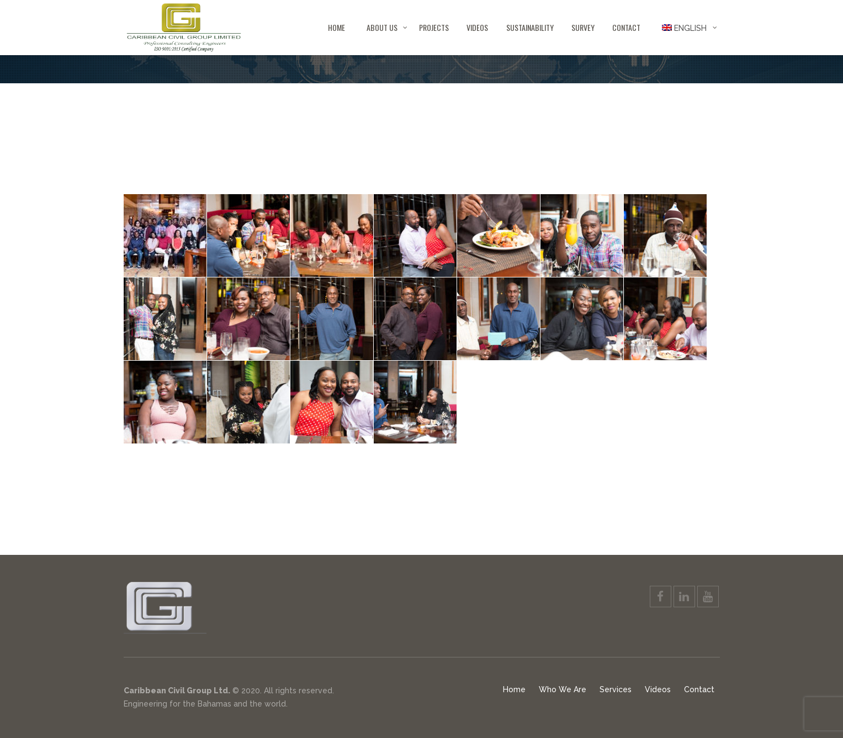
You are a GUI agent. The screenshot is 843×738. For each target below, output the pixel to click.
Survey (583, 27)
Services (616, 689)
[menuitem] (684, 28)
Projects (434, 27)
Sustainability (530, 27)
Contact (626, 27)
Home (336, 27)
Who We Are (562, 689)
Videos (477, 27)
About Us (382, 27)
